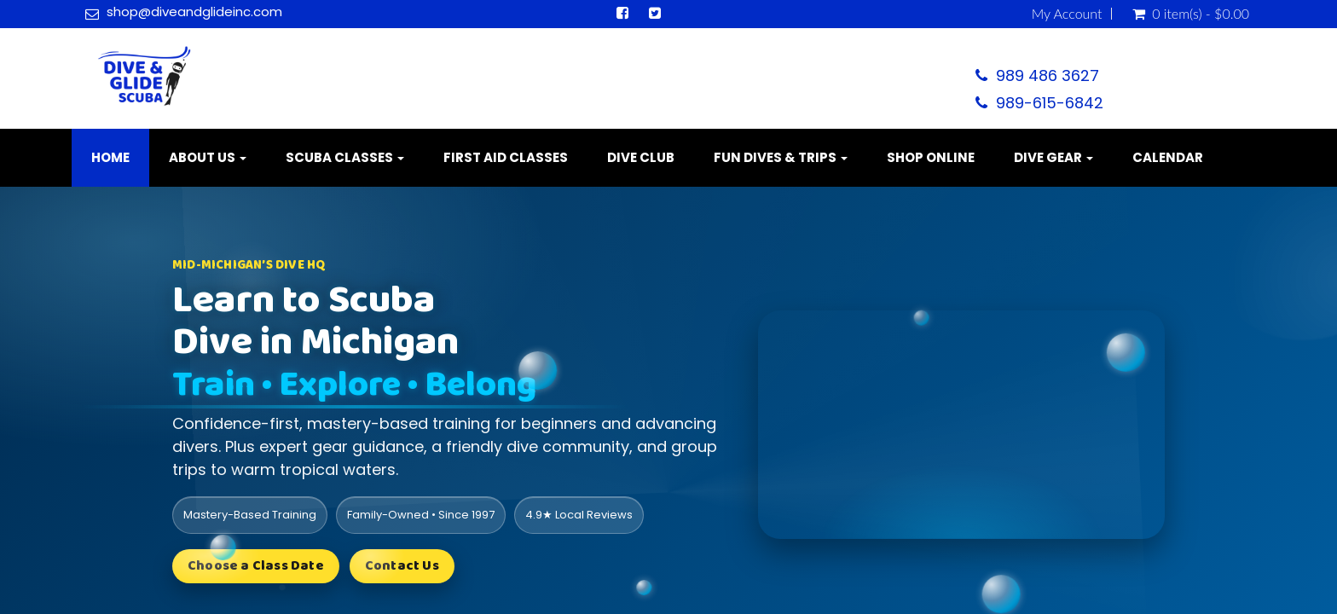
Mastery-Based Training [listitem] (249, 515)
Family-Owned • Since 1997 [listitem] (421, 515)
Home (110, 157)
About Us (207, 157)
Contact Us (402, 565)
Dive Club (640, 157)
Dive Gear (1053, 157)
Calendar (1167, 157)
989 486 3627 (1047, 75)
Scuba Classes (345, 157)
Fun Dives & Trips (781, 157)
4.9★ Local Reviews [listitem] (579, 515)
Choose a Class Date (256, 565)
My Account (1067, 14)
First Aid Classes (505, 157)
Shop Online (931, 157)
